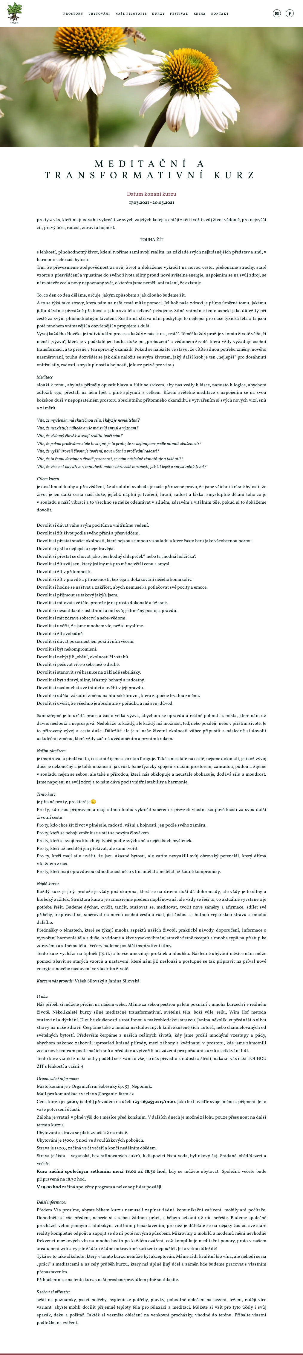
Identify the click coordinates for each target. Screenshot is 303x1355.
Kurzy (158, 14)
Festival (179, 14)
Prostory (73, 14)
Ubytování (99, 14)
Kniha (200, 14)
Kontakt (220, 14)
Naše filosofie (131, 14)
